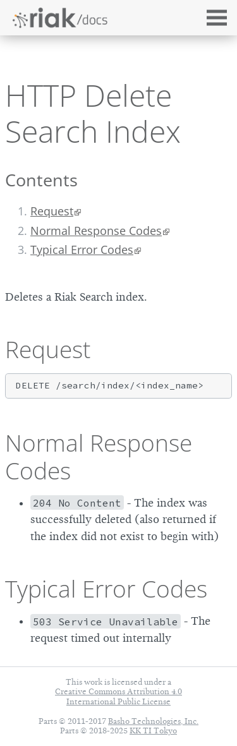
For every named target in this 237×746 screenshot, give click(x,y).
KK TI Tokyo (153, 730)
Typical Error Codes (81, 249)
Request (51, 211)
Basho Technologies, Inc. (153, 721)
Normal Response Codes (96, 230)
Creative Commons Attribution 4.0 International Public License (118, 696)
